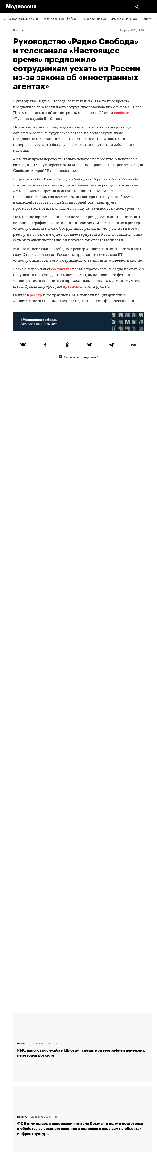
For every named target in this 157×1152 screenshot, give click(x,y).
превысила (73, 286)
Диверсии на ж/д (94, 18)
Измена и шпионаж (124, 18)
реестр (36, 295)
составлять (61, 269)
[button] (148, 7)
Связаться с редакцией (79, 356)
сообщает (122, 113)
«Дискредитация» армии (21, 18)
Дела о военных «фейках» (60, 18)
